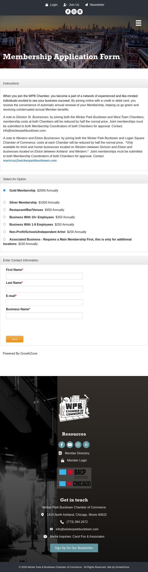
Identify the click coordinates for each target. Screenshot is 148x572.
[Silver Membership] (4, 202)
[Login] (50, 5)
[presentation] (35, 328)
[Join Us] (70, 5)
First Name (14, 269)
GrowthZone (28, 353)
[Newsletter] (93, 5)
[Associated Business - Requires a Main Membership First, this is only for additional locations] (4, 239)
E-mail (10, 296)
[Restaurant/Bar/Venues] (4, 209)
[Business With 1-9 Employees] (4, 224)
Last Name (14, 282)
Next (15, 339)
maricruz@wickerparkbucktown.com (30, 160)
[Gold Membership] (4, 190)
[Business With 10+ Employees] (4, 217)
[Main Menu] (138, 23)
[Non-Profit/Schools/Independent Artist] (4, 231)
